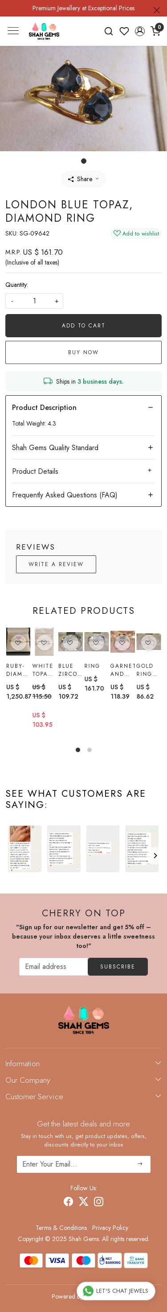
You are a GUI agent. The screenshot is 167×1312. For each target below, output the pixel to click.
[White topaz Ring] (44, 642)
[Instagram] (99, 1202)
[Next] (155, 856)
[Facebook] (68, 1202)
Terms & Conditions (61, 1227)
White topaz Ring (42, 670)
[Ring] (96, 642)
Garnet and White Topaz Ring (122, 670)
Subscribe (117, 967)
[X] (83, 1202)
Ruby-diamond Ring (18, 670)
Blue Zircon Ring (70, 670)
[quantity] (34, 301)
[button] (139, 31)
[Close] (157, 10)
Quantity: (16, 284)
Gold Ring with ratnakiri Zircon (148, 671)
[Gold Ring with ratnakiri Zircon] (148, 643)
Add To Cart (84, 326)
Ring (92, 666)
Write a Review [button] (56, 564)
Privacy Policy (110, 1227)
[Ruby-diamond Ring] (18, 642)
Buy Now (83, 352)
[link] (109, 31)
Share (80, 178)
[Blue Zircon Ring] (70, 642)
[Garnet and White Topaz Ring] (122, 642)
